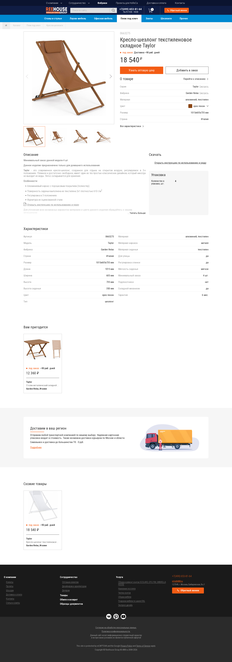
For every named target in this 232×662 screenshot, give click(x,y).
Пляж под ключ (129, 18)
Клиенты (9, 582)
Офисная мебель (103, 18)
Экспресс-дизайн (125, 605)
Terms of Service (143, 646)
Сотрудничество (77, 2)
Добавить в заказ (187, 70)
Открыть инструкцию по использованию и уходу (53, 204)
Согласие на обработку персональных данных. (116, 627)
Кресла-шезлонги (54, 25)
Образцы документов (71, 603)
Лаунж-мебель (78, 18)
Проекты (9, 586)
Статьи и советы (13, 603)
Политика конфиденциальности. (116, 631)
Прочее (184, 18)
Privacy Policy (126, 646)
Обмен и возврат (69, 599)
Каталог (17, 25)
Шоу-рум (10, 590)
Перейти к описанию (194, 78)
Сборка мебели (124, 597)
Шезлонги (166, 18)
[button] (111, 76)
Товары (64, 595)
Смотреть (203, 86)
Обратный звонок (177, 10)
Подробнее (36, 447)
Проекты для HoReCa (127, 2)
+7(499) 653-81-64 (131, 10)
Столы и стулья (53, 18)
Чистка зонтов (124, 593)
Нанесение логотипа (127, 588)
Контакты (180, 2)
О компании (52, 2)
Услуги (119, 577)
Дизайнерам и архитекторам (74, 586)
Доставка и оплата (156, 2)
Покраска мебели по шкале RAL (131, 601)
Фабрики (102, 2)
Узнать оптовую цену (141, 70)
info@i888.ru (177, 581)
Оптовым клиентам (70, 582)
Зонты (149, 18)
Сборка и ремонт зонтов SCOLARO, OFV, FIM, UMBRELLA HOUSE (142, 583)
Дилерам (66, 590)
